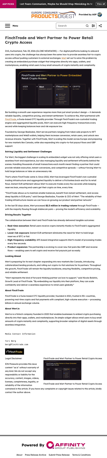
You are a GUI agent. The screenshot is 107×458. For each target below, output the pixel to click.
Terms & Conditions (81, 455)
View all (101, 4)
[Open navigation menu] (11, 25)
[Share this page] (100, 25)
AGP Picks (8, 4)
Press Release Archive (35, 455)
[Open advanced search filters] (93, 26)
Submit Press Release (59, 455)
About (19, 455)
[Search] (70, 26)
